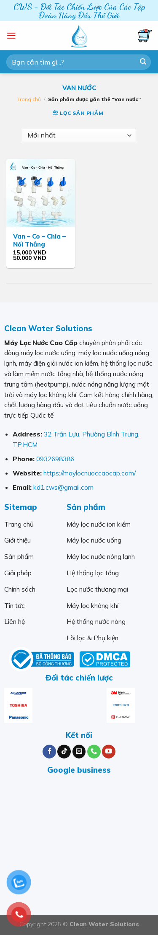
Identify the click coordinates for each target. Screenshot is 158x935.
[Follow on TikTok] (64, 751)
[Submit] (143, 62)
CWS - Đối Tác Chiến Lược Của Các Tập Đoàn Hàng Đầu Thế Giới (79, 11)
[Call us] (94, 751)
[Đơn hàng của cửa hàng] (79, 135)
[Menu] (11, 36)
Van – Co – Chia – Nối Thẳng (39, 240)
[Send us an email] (79, 751)
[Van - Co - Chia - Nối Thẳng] (40, 193)
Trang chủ (29, 99)
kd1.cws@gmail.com (63, 487)
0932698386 (55, 459)
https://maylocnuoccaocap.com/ (89, 473)
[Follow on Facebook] (49, 751)
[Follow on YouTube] (108, 751)
